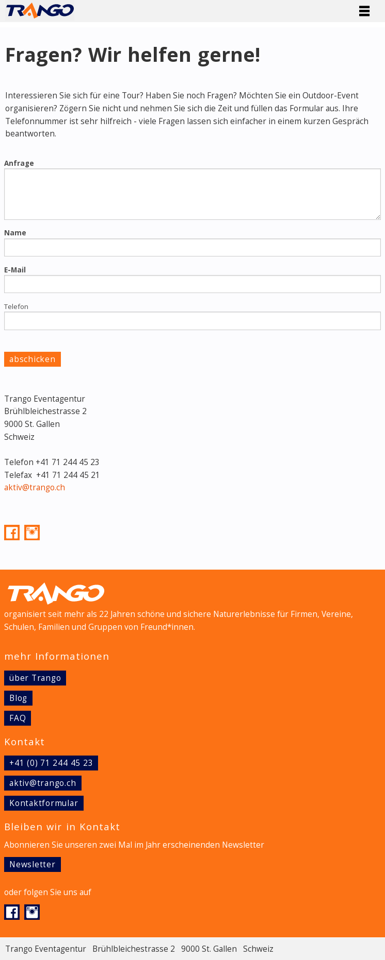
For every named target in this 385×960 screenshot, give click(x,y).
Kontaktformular (43, 803)
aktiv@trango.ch (34, 487)
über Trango (35, 678)
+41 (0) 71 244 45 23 (51, 763)
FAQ (17, 718)
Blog (18, 698)
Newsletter (32, 864)
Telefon (16, 306)
